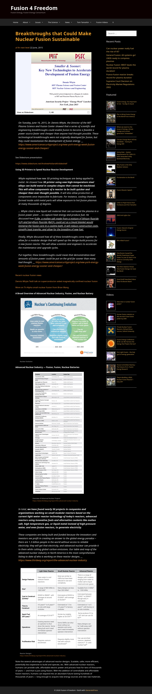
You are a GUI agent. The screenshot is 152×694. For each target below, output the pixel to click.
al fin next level (22, 47)
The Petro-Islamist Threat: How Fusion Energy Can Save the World (126, 269)
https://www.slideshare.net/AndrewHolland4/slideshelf (41, 163)
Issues (40, 22)
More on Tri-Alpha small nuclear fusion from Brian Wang (42, 287)
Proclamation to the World (125, 177)
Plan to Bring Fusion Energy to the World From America (126, 115)
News (70, 22)
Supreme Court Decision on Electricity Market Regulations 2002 (120, 84)
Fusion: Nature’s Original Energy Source (125, 229)
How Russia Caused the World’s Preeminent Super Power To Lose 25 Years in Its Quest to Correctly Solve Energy (126, 257)
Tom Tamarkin (85, 22)
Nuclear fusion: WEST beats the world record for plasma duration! (121, 67)
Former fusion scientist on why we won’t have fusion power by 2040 (125, 316)
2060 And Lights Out (123, 215)
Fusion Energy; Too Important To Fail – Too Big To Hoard (127, 103)
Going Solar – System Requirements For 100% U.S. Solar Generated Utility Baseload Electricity (126, 155)
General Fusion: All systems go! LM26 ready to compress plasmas (121, 58)
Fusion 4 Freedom (34, 8)
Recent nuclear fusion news (28, 275)
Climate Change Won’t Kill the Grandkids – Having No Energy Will (126, 142)
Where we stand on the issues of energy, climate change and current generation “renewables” (125, 130)
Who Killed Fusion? (123, 241)
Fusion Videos (102, 22)
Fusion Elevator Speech (124, 190)
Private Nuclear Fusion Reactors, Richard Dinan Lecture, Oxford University (125, 329)
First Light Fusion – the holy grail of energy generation (126, 353)
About (28, 22)
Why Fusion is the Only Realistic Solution (124, 166)
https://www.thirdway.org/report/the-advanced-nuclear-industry (55, 501)
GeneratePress (92, 690)
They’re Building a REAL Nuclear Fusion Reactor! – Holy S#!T (125, 379)
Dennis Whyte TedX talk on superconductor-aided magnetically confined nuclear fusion (56, 281)
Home (15, 22)
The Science (55, 22)
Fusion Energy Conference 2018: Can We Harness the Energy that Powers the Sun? (126, 342)
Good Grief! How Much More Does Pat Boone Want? (126, 280)
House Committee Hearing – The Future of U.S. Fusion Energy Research (126, 367)
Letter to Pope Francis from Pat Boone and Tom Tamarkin (126, 204)
